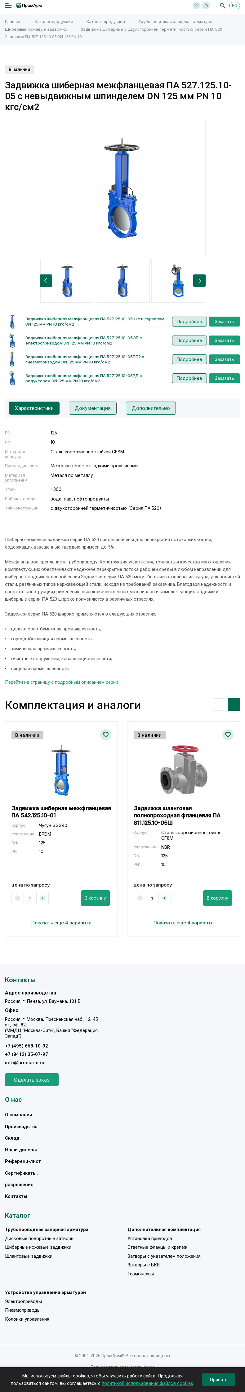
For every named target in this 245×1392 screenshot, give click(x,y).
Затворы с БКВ (143, 1265)
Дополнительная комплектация (164, 1229)
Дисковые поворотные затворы (39, 1238)
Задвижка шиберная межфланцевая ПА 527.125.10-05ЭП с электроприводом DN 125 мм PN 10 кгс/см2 (83, 340)
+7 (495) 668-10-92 (26, 1046)
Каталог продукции (54, 21)
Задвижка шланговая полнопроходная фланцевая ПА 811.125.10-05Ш (177, 815)
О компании (18, 1115)
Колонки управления (27, 1319)
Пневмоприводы (23, 1310)
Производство (21, 1126)
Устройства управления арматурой (45, 1292)
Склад (12, 1138)
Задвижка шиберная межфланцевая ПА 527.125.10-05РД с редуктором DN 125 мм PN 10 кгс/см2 (83, 378)
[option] (123, 188)
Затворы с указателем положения (164, 1256)
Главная (13, 21)
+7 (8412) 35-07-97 (26, 1054)
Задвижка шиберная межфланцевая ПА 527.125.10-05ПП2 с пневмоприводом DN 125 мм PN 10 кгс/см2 (84, 359)
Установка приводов (149, 1238)
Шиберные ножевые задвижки (36, 29)
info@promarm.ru (24, 1062)
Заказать (224, 321)
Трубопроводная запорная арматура (175, 21)
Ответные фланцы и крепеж (157, 1247)
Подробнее (189, 321)
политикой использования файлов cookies (147, 1383)
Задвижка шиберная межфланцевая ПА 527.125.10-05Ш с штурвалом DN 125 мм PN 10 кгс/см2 (94, 321)
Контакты (16, 1196)
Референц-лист (23, 1161)
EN (234, 5)
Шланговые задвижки (28, 1256)
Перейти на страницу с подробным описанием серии (61, 682)
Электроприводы (23, 1301)
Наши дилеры (21, 1150)
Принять (219, 1379)
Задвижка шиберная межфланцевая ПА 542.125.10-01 (61, 812)
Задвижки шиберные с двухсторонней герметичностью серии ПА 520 (151, 29)
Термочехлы (140, 1274)
